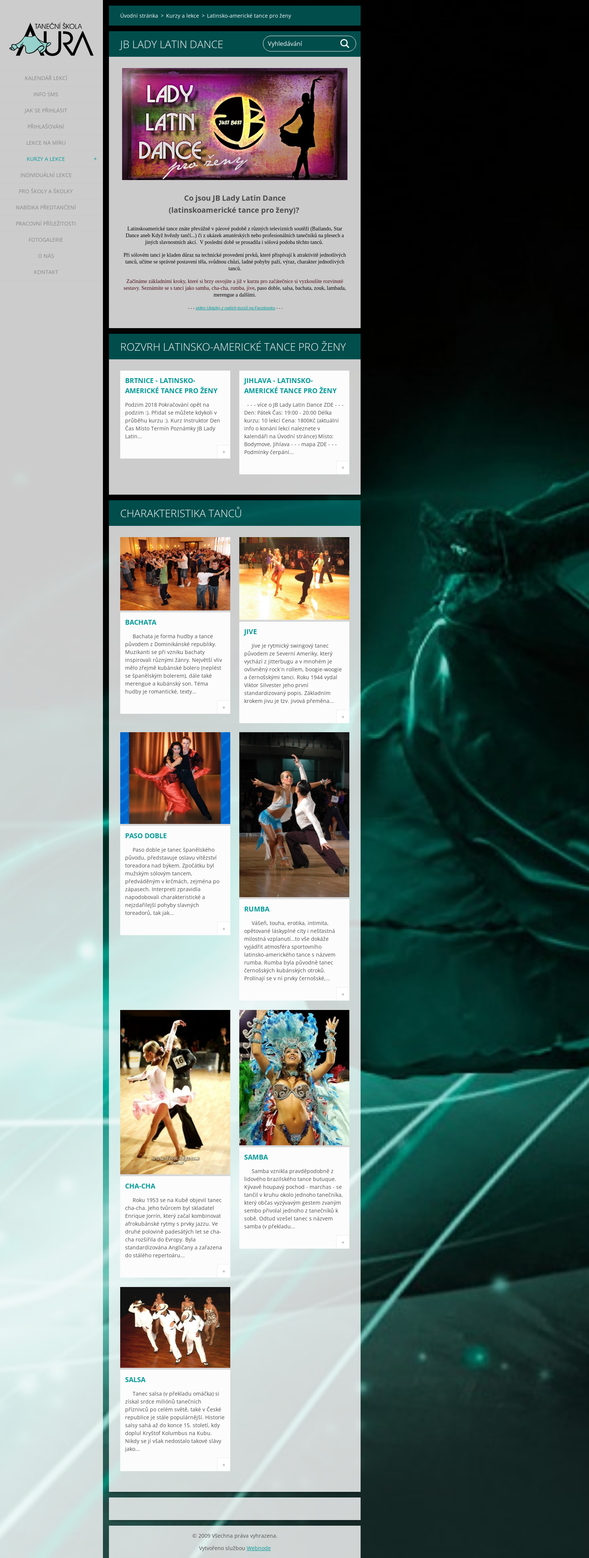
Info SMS (45, 94)
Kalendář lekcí (46, 78)
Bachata (140, 622)
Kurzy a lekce (46, 158)
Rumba (256, 908)
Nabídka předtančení (46, 207)
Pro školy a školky (46, 191)
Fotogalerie (46, 239)
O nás (46, 255)
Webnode (259, 1548)
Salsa (135, 1379)
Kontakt (46, 272)
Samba (256, 1156)
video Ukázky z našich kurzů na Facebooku (235, 308)
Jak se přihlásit (46, 110)
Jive (250, 631)
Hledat (345, 43)
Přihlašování (45, 126)
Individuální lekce (46, 175)
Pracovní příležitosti (46, 223)
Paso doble (146, 835)
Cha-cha (140, 1185)
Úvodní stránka (139, 15)
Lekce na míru (46, 142)
